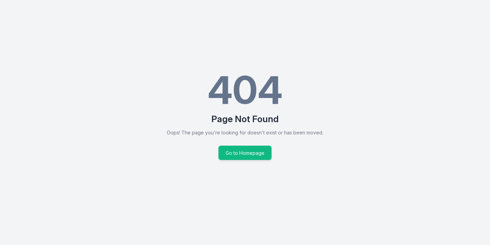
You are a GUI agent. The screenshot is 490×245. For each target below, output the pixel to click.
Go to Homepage (245, 153)
